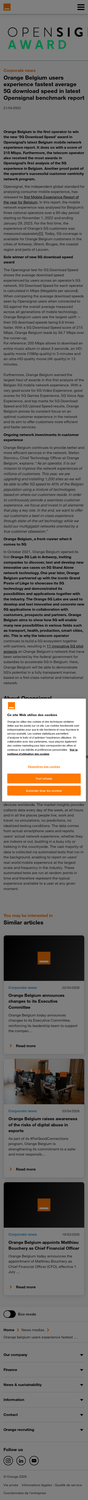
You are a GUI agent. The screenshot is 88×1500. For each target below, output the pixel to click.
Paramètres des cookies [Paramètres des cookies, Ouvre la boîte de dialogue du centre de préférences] (44, 766)
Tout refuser (44, 778)
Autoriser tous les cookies (44, 790)
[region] (44, 750)
